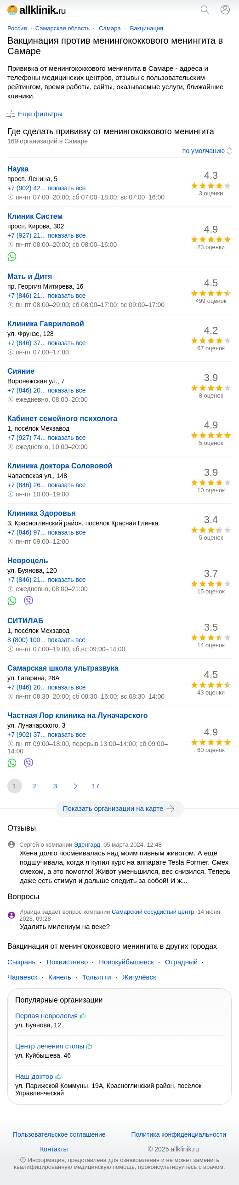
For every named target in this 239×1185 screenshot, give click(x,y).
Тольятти (96, 977)
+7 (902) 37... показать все (46, 734)
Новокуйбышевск (126, 962)
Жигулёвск (139, 977)
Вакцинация (146, 28)
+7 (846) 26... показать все (46, 485)
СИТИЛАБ (25, 621)
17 (96, 786)
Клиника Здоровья (41, 513)
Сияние (20, 371)
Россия (17, 28)
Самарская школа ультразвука (63, 668)
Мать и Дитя (29, 276)
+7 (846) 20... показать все (46, 390)
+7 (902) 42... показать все (46, 188)
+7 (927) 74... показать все (46, 437)
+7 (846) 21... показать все (46, 295)
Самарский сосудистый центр (153, 911)
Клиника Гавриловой (45, 324)
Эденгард (87, 844)
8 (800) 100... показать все (46, 640)
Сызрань (21, 962)
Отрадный (181, 962)
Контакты (54, 1149)
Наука (17, 169)
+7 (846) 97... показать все (46, 532)
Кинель (59, 977)
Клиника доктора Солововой (59, 466)
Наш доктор (34, 1076)
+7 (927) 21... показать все (46, 235)
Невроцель (27, 560)
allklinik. (36, 10)
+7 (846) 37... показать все (46, 343)
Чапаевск (22, 977)
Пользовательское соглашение (59, 1134)
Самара (109, 28)
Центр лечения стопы (49, 1046)
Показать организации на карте (119, 808)
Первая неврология (46, 1016)
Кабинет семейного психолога (62, 418)
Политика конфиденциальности (178, 1134)
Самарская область (62, 28)
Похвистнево (67, 962)
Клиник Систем (35, 216)
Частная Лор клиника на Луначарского (77, 715)
